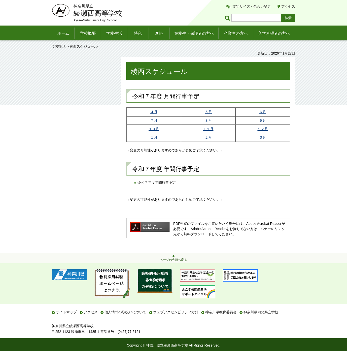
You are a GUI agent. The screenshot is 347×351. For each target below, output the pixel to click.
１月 (153, 137)
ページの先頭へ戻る (173, 260)
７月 (153, 120)
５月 (208, 112)
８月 (208, 120)
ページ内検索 (228, 18)
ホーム (63, 33)
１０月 (154, 129)
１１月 (208, 129)
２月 (208, 137)
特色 (138, 33)
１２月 (262, 129)
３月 (262, 137)
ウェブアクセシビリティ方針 (175, 312)
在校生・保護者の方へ (194, 33)
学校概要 (88, 33)
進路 (159, 33)
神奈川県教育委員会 (221, 312)
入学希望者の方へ (274, 33)
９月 (262, 120)
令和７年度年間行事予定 (157, 182)
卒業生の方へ (236, 33)
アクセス (288, 6)
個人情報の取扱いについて (125, 312)
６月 (262, 112)
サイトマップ (66, 312)
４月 (153, 112)
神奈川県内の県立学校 (260, 312)
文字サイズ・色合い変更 (252, 6)
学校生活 (114, 33)
